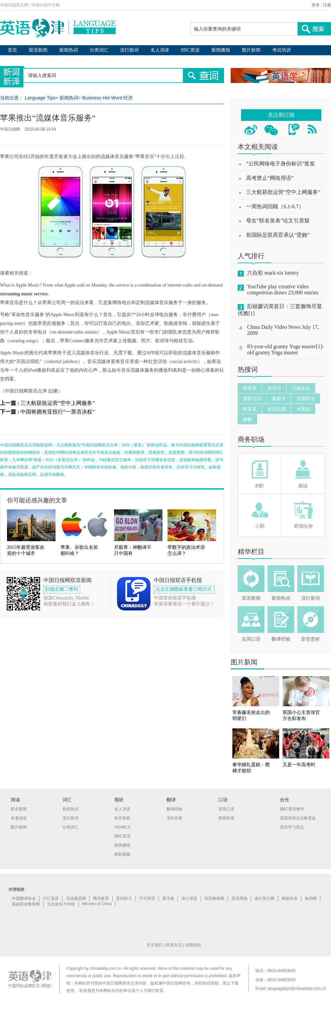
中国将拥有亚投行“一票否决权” (57, 412)
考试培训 (281, 50)
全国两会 (305, 398)
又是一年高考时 (299, 764)
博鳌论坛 (252, 398)
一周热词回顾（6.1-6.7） (275, 206)
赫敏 (247, 419)
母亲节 (250, 388)
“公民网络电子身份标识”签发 (280, 163)
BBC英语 (190, 50)
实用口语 (251, 639)
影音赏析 (310, 639)
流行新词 (129, 50)
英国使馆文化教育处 (298, 818)
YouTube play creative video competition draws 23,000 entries (282, 289)
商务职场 (251, 439)
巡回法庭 (276, 409)
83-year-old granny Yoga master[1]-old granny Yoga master (285, 349)
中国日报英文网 (14, 5)
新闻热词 (68, 50)
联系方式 (174, 945)
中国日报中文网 (45, 5)
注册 (327, 5)
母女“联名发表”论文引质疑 (278, 220)
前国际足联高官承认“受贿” (278, 235)
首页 (12, 50)
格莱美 (250, 409)
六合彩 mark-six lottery (273, 273)
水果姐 (303, 409)
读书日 (274, 388)
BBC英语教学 (292, 809)
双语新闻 (38, 50)
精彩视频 (122, 854)
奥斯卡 (279, 398)
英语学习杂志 (292, 827)
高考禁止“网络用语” (270, 178)
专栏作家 (175, 818)
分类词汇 (99, 50)
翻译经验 (280, 639)
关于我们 (154, 945)
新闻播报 (220, 50)
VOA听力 (122, 827)
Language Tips (40, 97)
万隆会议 (301, 388)
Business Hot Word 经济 (107, 97)
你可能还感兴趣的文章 (37, 500)
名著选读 (19, 818)
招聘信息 (193, 945)
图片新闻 (251, 50)
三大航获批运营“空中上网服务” (57, 403)
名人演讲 (159, 50)
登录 (316, 5)
